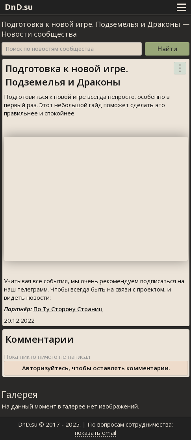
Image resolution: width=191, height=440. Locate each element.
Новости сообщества (39, 34)
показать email (95, 432)
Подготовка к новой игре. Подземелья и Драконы (91, 24)
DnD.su (19, 7)
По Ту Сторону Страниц (68, 309)
